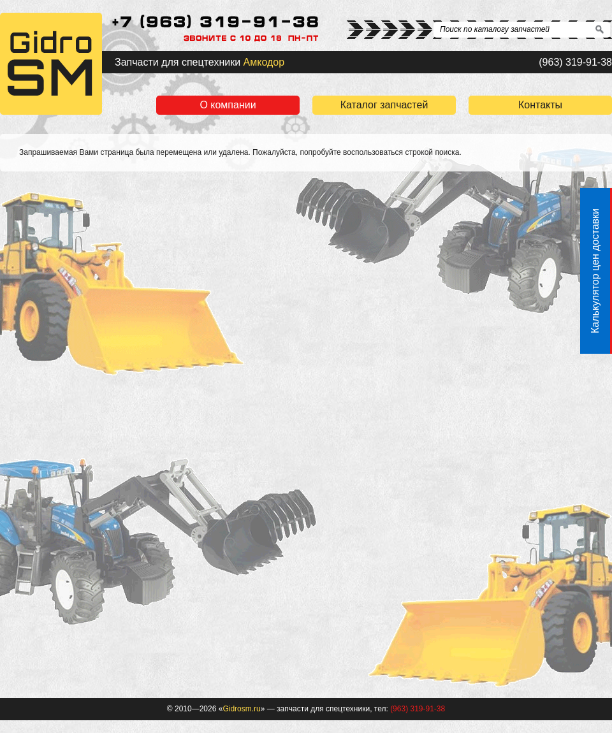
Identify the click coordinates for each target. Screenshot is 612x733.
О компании (228, 104)
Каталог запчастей (384, 104)
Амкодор (264, 62)
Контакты (540, 104)
